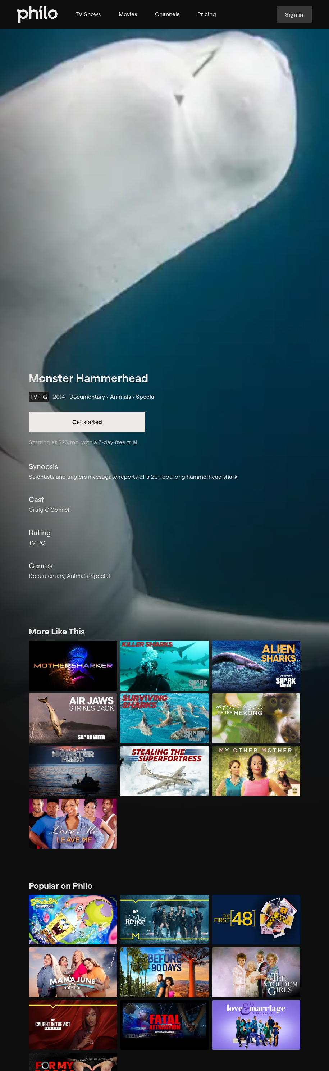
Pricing (206, 14)
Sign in (294, 14)
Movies (128, 14)
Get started (87, 421)
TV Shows (88, 14)
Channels (167, 14)
